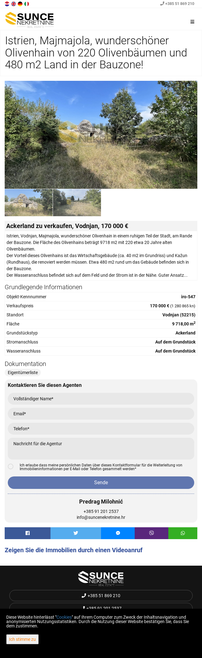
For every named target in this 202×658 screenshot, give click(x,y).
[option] (29, 202)
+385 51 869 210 (177, 3)
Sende (101, 482)
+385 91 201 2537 (101, 511)
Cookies (64, 617)
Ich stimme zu (22, 639)
